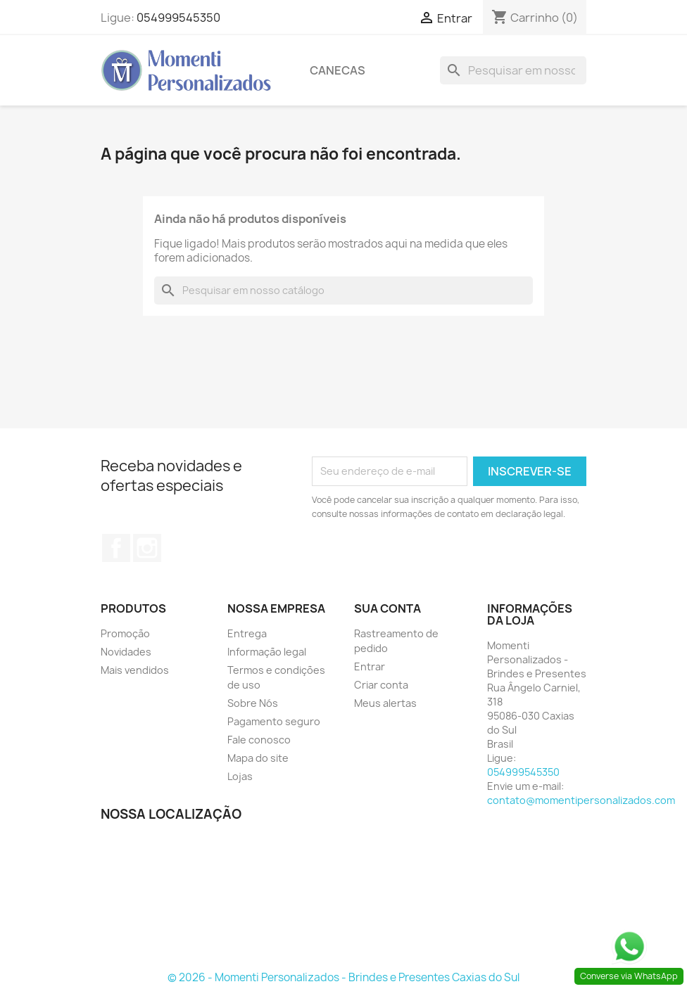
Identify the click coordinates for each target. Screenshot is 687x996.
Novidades (126, 651)
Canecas (337, 70)
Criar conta (381, 684)
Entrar (369, 666)
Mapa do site (258, 758)
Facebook (116, 548)
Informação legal (266, 651)
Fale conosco (259, 739)
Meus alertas (385, 703)
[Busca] (513, 70)
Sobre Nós (252, 703)
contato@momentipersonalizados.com (581, 800)
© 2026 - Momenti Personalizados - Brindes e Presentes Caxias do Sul (343, 977)
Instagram (147, 548)
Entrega (247, 633)
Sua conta (387, 608)
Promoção (125, 633)
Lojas (240, 776)
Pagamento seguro (273, 721)
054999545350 (178, 17)
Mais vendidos (135, 670)
